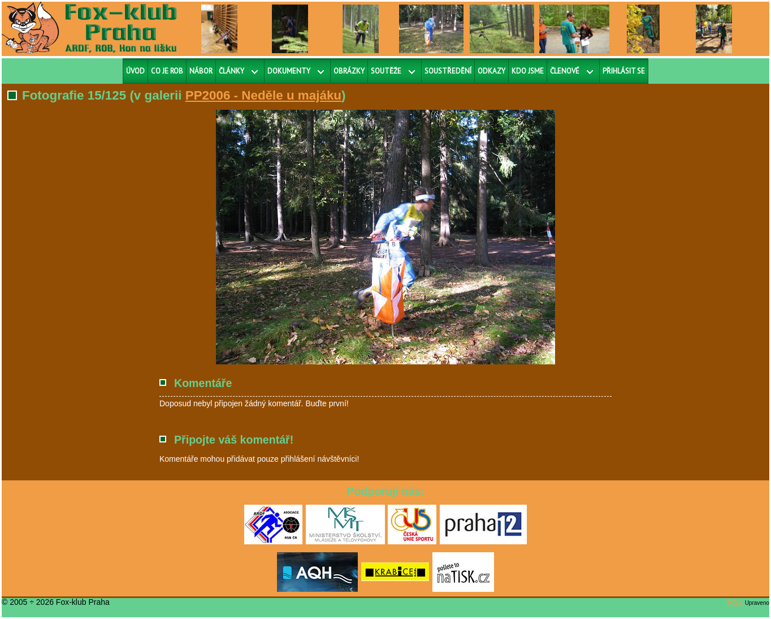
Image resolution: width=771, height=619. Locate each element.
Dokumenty (288, 71)
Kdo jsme (528, 71)
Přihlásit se (624, 71)
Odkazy (491, 71)
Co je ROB (167, 71)
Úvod (135, 71)
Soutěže (386, 71)
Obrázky (349, 71)
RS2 (735, 602)
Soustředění (448, 71)
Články (231, 71)
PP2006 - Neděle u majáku (263, 95)
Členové (564, 71)
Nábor (201, 71)
